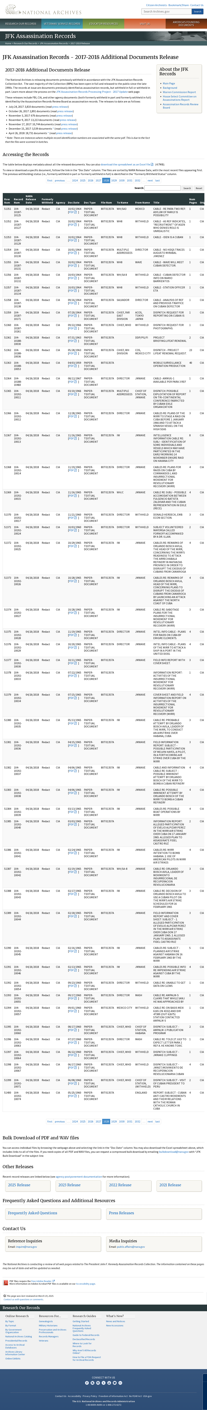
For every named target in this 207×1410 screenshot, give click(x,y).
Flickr (120, 1383)
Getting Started (81, 1321)
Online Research (17, 1316)
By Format (10, 1325)
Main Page (169, 83)
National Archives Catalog (18, 1336)
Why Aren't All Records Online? (84, 1352)
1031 (129, 180)
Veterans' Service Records (62, 23)
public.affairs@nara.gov (131, 1246)
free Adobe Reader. (43, 1281)
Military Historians (48, 1325)
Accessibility (74, 1396)
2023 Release (69, 1185)
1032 (137, 180)
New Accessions (114, 1325)
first (49, 180)
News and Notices (115, 1321)
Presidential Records (16, 1340)
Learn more (176, 1403)
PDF (71, 212)
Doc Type (90, 202)
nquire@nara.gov (27, 1246)
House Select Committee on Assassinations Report (179, 98)
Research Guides (84, 1316)
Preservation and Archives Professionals (52, 1331)
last (157, 180)
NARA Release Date (31, 199)
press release (60, 106)
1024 (75, 180)
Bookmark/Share (178, 5)
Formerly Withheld (47, 200)
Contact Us (197, 5)
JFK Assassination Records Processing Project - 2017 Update (92, 91)
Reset (199, 188)
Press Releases (121, 1213)
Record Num (18, 200)
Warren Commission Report (179, 92)
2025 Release (19, 1185)
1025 (83, 180)
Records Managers (49, 1336)
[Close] (203, 1378)
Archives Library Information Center (15, 1353)
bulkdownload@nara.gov (174, 1151)
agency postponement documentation (79, 1176)
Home (8, 43)
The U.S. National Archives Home (43, 9)
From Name (142, 202)
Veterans (43, 1340)
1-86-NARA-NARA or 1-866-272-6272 (103, 1404)
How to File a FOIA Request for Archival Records (87, 1358)
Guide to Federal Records (86, 1335)
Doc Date (73, 202)
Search (197, 11)
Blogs (115, 1383)
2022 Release (120, 1185)
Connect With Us (103, 1377)
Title (156, 202)
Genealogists (46, 1321)
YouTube (109, 1383)
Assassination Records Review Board (180, 105)
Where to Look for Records (82, 1345)
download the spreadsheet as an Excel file (125, 164)
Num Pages (193, 200)
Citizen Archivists (156, 5)
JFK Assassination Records (54, 43)
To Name (122, 202)
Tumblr (104, 1383)
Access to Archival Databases (15, 1346)
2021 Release (170, 1185)
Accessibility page (85, 1283)
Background (170, 87)
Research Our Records (20, 23)
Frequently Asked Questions (32, 1213)
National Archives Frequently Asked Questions (82, 1328)
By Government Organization (13, 1331)
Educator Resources (103, 23)
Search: (139, 188)
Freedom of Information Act (113, 1396)
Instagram (98, 1383)
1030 (122, 180)
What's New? (115, 1316)
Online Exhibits (13, 1358)
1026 (90, 180)
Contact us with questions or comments (23, 1299)
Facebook (87, 1383)
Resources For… (50, 1316)
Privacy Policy (90, 1396)
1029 (114, 180)
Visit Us (145, 23)
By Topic (9, 1321)
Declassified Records (84, 1339)
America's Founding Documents (186, 23)
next (150, 180)
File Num (106, 202)
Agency (60, 202)
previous (60, 180)
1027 (98, 180)
